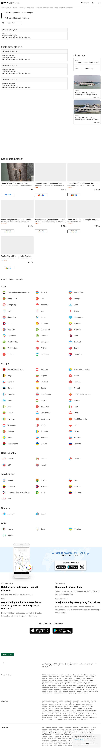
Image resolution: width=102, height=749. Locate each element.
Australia (60, 693)
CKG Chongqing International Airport (19, 12)
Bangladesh (76, 674)
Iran (58, 676)
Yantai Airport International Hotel (14, 183)
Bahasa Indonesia (88, 663)
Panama (87, 689)
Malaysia (65, 678)
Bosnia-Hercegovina (66, 682)
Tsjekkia (90, 682)
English (49, 663)
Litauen (75, 685)
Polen (73, 687)
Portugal (78, 687)
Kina (82, 674)
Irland (59, 685)
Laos (86, 676)
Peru (55, 693)
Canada (77, 689)
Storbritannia (80, 684)
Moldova (93, 685)
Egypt (74, 693)
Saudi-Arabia (89, 678)
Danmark (51, 684)
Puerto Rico (72, 691)
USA (92, 689)
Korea (74, 676)
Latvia (88, 685)
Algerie (70, 693)
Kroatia (54, 685)
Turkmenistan (58, 680)
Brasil (43, 693)
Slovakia (50, 689)
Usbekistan (83, 680)
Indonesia (45, 676)
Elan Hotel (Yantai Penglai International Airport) (20, 220)
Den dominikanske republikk (90, 691)
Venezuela (49, 693)
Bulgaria (80, 682)
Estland (57, 684)
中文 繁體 (55, 663)
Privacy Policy (79, 740)
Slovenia (44, 689)
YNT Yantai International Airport (17, 18)
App (93, 3)
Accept (87, 743)
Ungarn (49, 685)
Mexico (82, 689)
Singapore (45, 680)
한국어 (67, 663)
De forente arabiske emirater (49, 674)
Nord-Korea (90, 680)
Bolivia (55, 691)
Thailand (51, 680)
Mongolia (51, 678)
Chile (60, 691)
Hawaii (44, 691)
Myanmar (44, 678)
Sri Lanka (91, 676)
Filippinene (71, 678)
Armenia (61, 674)
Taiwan (70, 680)
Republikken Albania (47, 682)
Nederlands (45, 666)
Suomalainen (81, 665)
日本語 (44, 663)
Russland (70, 689)
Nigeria (86, 693)
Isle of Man (65, 685)
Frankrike (72, 684)
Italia (70, 685)
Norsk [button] (99, 3)
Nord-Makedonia (54, 687)
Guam (65, 693)
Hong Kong (93, 674)
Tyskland (44, 684)
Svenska (93, 665)
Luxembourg (82, 685)
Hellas (44, 685)
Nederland (63, 687)
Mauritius (80, 693)
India (54, 676)
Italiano (75, 665)
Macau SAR (58, 678)
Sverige (95, 687)
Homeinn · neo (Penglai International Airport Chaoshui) (57, 220)
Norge (68, 687)
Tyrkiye (65, 680)
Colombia (65, 691)
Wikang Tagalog (50, 665)
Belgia (74, 682)
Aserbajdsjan (68, 674)
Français (58, 665)
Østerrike (57, 682)
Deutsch (64, 665)
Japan (62, 676)
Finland (67, 684)
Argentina (49, 691)
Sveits (85, 682)
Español (69, 665)
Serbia (90, 687)
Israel (50, 676)
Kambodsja (68, 676)
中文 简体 (61, 663)
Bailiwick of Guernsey (90, 684)
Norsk (88, 665)
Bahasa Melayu (78, 663)
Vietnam (76, 680)
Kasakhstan (80, 676)
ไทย (71, 663)
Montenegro (45, 687)
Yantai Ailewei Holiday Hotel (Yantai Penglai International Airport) (28, 256)
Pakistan (78, 678)
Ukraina (65, 689)
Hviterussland (57, 689)
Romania (84, 687)
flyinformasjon (85, 3)
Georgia (86, 674)
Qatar (83, 678)
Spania (62, 684)
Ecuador (79, 691)
